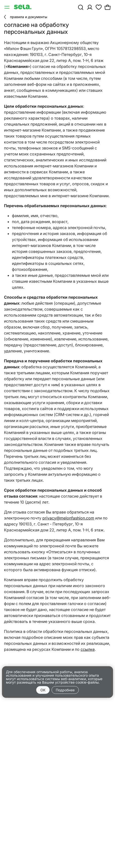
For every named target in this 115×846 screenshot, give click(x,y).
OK (42, 690)
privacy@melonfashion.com (68, 518)
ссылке (88, 649)
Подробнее (65, 690)
